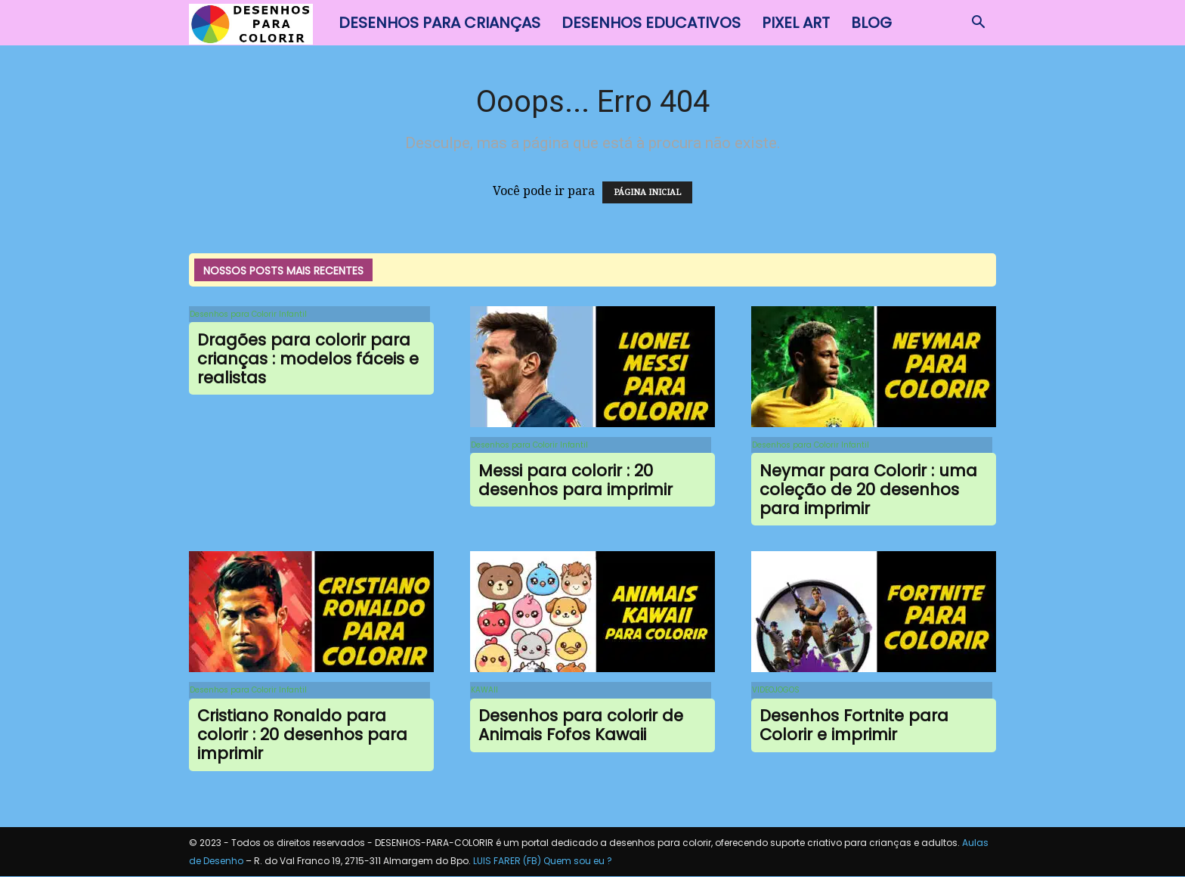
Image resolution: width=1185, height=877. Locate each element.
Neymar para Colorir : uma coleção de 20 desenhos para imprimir (868, 490)
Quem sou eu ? (577, 861)
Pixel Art (796, 22)
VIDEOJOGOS (775, 690)
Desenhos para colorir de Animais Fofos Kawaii (580, 726)
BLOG (871, 22)
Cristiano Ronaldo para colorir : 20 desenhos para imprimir (302, 736)
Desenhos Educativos (651, 22)
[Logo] (258, 23)
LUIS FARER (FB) (507, 861)
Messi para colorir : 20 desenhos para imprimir (575, 480)
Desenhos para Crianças (439, 22)
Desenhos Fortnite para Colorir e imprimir (854, 726)
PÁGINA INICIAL (647, 192)
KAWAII (483, 690)
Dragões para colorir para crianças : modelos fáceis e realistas (308, 359)
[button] (978, 23)
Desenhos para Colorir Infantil (247, 314)
